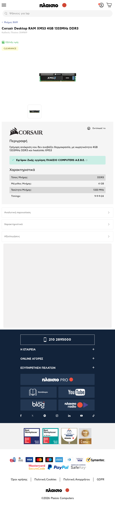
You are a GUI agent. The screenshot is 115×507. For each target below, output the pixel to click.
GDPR (100, 479)
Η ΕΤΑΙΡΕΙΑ (28, 349)
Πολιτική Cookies (45, 479)
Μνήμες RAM (11, 22)
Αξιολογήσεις (12, 236)
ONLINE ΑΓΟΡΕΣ (31, 358)
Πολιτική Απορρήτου (76, 479)
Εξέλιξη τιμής (10, 42)
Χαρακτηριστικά (13, 224)
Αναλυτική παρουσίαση (17, 212)
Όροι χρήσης (19, 479)
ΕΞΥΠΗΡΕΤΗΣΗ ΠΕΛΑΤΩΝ (37, 368)
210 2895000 (60, 339)
